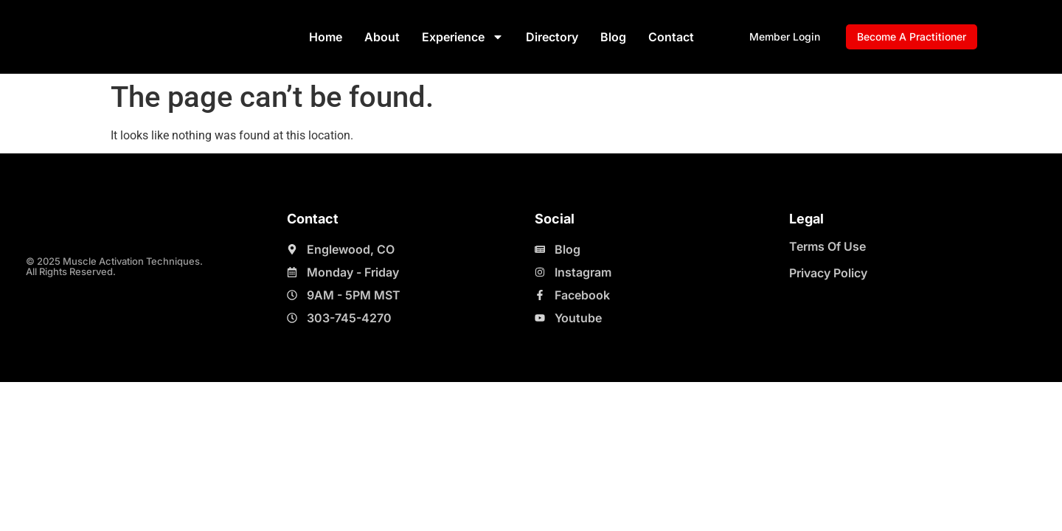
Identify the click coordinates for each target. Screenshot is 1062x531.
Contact (671, 37)
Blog (613, 37)
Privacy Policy (828, 273)
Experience (463, 37)
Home (325, 37)
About (382, 37)
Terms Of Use (827, 246)
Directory (552, 37)
